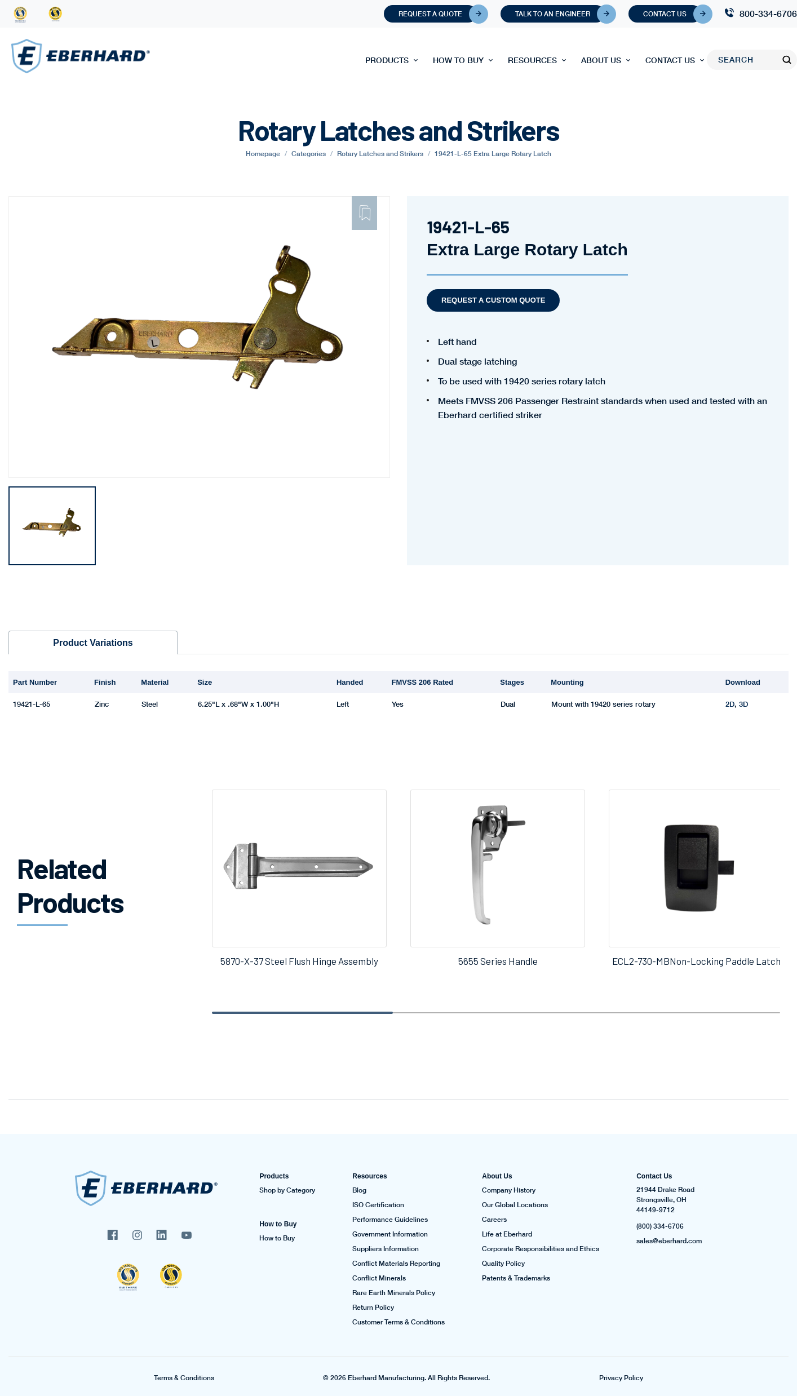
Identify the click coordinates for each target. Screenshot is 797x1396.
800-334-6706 (768, 13)
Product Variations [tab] (92, 643)
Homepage (263, 153)
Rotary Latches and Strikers (380, 153)
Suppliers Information (385, 1249)
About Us (601, 60)
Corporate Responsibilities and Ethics (540, 1249)
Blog (359, 1190)
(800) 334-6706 (660, 1226)
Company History (508, 1190)
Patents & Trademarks (516, 1278)
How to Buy (458, 60)
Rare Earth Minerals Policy (393, 1292)
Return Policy (373, 1307)
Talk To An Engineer (560, 14)
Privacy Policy (621, 1378)
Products (387, 60)
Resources (532, 60)
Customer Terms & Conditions (398, 1322)
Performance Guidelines (390, 1219)
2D (729, 703)
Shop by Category (287, 1190)
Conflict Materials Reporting (396, 1263)
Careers (494, 1219)
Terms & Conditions (184, 1378)
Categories (308, 153)
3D (743, 703)
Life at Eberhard (507, 1234)
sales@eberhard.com (669, 1241)
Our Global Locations (515, 1205)
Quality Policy (503, 1263)
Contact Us (672, 14)
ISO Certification (378, 1205)
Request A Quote (437, 14)
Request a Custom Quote (493, 300)
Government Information (390, 1234)
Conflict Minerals (379, 1278)
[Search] (744, 60)
